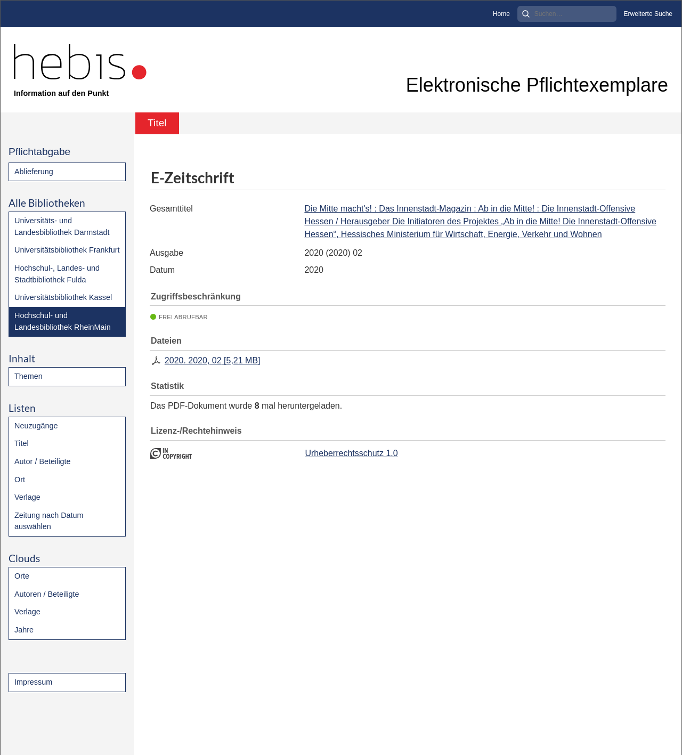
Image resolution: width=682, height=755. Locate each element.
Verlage (27, 497)
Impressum (33, 682)
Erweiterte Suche (648, 14)
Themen (28, 376)
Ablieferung (33, 171)
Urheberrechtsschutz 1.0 (351, 453)
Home (501, 14)
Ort (19, 479)
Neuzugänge (36, 425)
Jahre (24, 630)
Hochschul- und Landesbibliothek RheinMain (62, 321)
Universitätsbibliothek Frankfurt (67, 250)
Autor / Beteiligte (42, 461)
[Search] (566, 14)
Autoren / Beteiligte (46, 594)
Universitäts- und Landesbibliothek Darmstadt (61, 226)
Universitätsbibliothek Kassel (63, 297)
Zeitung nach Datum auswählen (49, 521)
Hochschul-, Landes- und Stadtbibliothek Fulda (57, 274)
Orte (21, 576)
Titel (21, 443)
